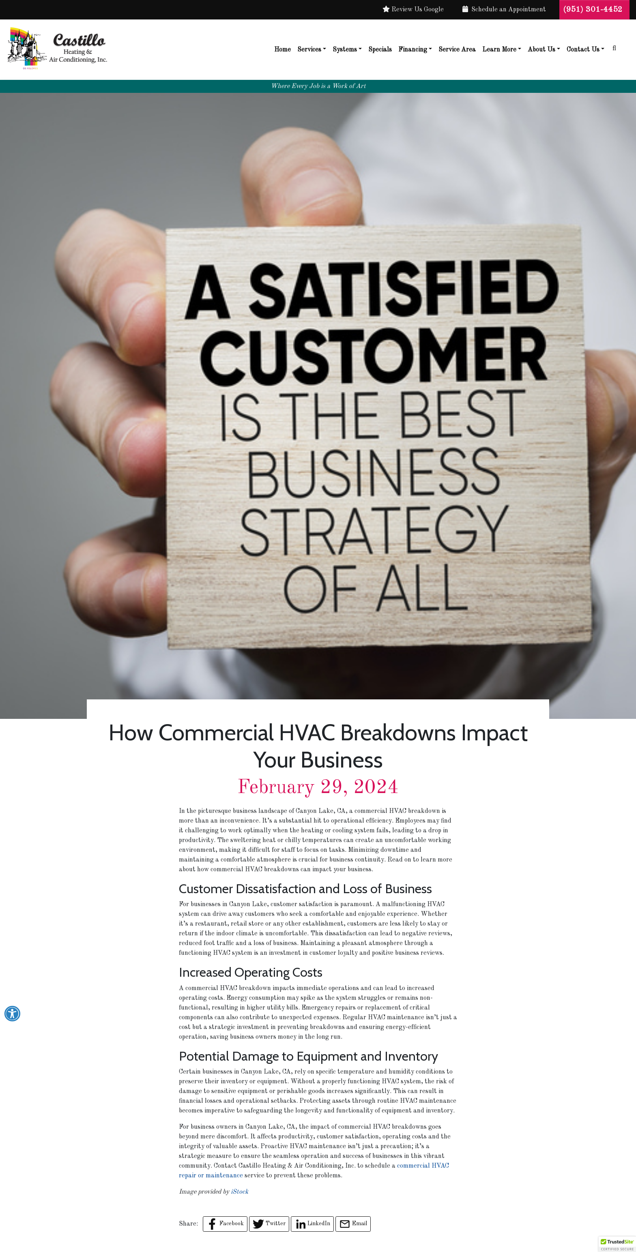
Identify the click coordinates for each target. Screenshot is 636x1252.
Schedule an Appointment (504, 9)
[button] (617, 1244)
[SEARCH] (617, 45)
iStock (239, 1192)
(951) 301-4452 (594, 10)
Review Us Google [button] (413, 9)
